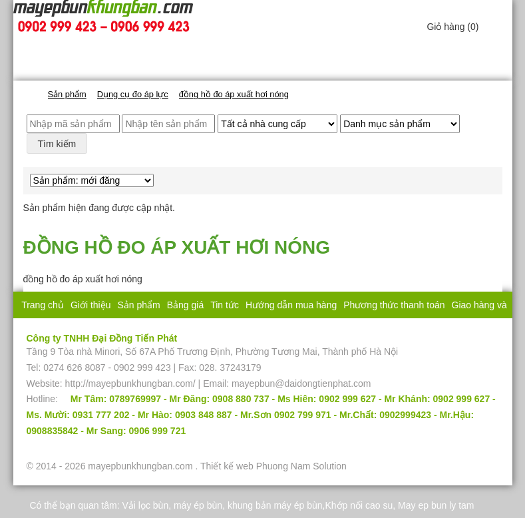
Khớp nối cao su (359, 505)
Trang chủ (42, 305)
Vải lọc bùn (145, 505)
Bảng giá (185, 305)
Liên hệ (311, 331)
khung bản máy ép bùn (275, 505)
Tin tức (224, 305)
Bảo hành (269, 331)
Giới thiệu (91, 305)
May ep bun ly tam (436, 505)
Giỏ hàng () (452, 26)
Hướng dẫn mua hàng (291, 305)
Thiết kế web (227, 466)
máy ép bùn (198, 505)
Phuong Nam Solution (301, 466)
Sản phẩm (138, 305)
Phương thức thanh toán (393, 305)
